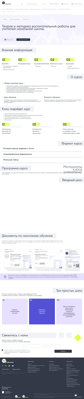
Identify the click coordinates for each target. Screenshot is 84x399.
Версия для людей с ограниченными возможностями (6, 388)
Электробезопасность (70, 386)
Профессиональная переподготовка (73, 384)
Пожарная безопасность (71, 381)
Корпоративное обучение (54, 365)
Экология (68, 367)
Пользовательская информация (49, 9)
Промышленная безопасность (72, 382)
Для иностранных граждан (64, 9)
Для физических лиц (27, 19)
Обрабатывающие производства (72, 371)
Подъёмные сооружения (71, 368)
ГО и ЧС (67, 376)
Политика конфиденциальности (34, 370)
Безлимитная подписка (35, 9)
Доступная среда (69, 378)
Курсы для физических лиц (54, 367)
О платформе (51, 364)
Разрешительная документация (34, 368)
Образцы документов (32, 367)
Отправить (51, 351)
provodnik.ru (5, 396)
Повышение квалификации (15, 19)
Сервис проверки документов (22, 9)
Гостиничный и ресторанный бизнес (73, 370)
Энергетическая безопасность (72, 375)
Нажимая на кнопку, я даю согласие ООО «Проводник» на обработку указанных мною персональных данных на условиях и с (16, 351)
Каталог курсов (32, 4)
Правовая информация (32, 371)
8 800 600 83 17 (54, 4)
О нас (44, 4)
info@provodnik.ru (16, 369)
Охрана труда (69, 364)
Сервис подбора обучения (8, 9)
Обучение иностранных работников (55, 368)
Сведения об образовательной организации (36, 365)
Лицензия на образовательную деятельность (7, 392)
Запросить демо (7, 39)
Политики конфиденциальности (11, 352)
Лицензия (29, 364)
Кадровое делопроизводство (71, 379)
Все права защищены (7, 397)
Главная (3, 11)
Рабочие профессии (70, 365)
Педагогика (5, 19)
